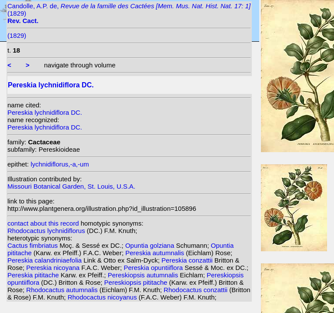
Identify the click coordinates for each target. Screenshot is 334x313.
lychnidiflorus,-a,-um (59, 164)
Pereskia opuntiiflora (154, 267)
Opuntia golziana (150, 245)
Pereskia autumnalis (155, 252)
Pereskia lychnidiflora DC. (44, 112)
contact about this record (43, 223)
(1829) (16, 35)
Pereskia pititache (34, 275)
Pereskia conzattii (187, 260)
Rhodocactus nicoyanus (102, 297)
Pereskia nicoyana (53, 267)
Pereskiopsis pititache (136, 282)
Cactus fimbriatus (33, 245)
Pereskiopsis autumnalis (144, 275)
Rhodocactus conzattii (196, 289)
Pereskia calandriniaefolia (45, 260)
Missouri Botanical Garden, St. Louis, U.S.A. (71, 186)
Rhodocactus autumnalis (62, 289)
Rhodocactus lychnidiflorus (47, 230)
